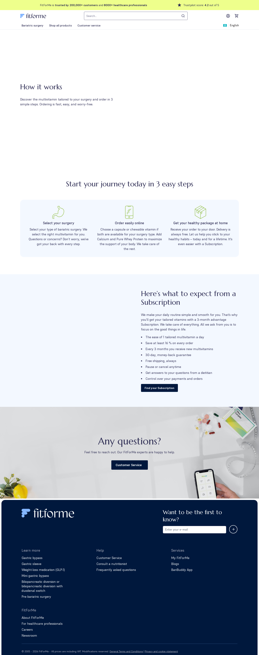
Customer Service (130, 465)
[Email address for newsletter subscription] (194, 529)
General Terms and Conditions (126, 651)
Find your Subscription (159, 388)
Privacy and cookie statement (161, 651)
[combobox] (136, 16)
